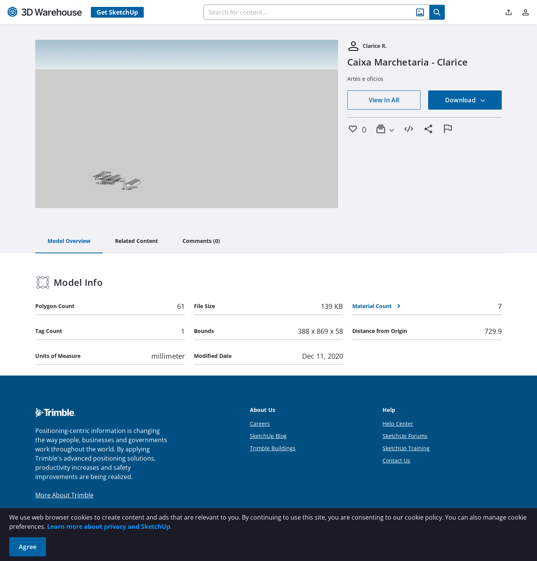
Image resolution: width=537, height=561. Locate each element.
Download (465, 100)
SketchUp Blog (268, 436)
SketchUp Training (406, 448)
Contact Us (396, 460)
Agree (27, 547)
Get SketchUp (117, 12)
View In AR (384, 100)
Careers (260, 423)
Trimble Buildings (273, 448)
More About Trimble (64, 495)
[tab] (69, 241)
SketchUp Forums (405, 436)
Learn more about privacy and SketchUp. (109, 526)
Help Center (398, 423)
